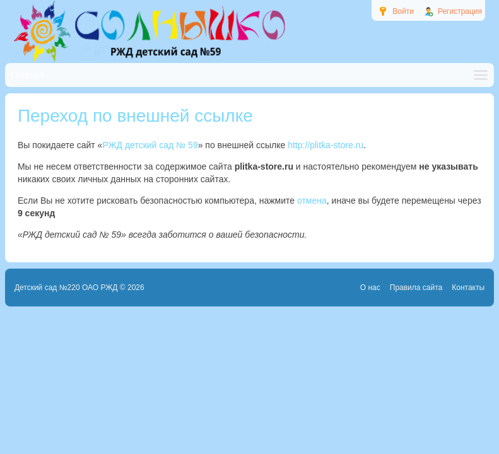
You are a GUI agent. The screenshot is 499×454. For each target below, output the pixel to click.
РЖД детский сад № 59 (149, 145)
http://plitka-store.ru (325, 145)
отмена (312, 200)
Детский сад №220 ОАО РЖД (66, 287)
